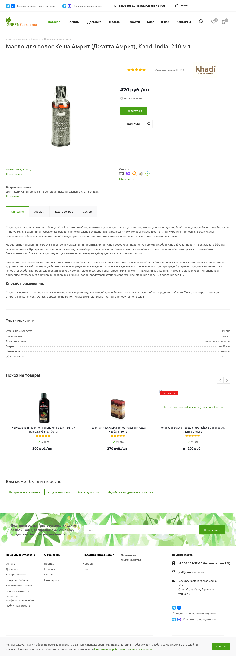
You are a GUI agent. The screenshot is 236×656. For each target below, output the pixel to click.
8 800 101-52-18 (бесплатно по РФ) (142, 5)
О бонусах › (13, 191)
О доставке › (14, 174)
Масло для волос (89, 488)
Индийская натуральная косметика (130, 488)
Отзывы (49, 564)
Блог (86, 564)
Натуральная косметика (24, 488)
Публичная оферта (18, 601)
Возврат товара (16, 570)
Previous (220, 376)
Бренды (49, 559)
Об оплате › (126, 175)
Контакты (50, 570)
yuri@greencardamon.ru (193, 568)
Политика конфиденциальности (20, 593)
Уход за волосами (59, 488)
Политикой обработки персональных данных (123, 649)
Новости (88, 559)
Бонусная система (17, 575)
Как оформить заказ (19, 581)
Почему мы (51, 575)
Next (227, 376)
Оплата (10, 559)
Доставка (12, 564)
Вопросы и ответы (18, 586)
